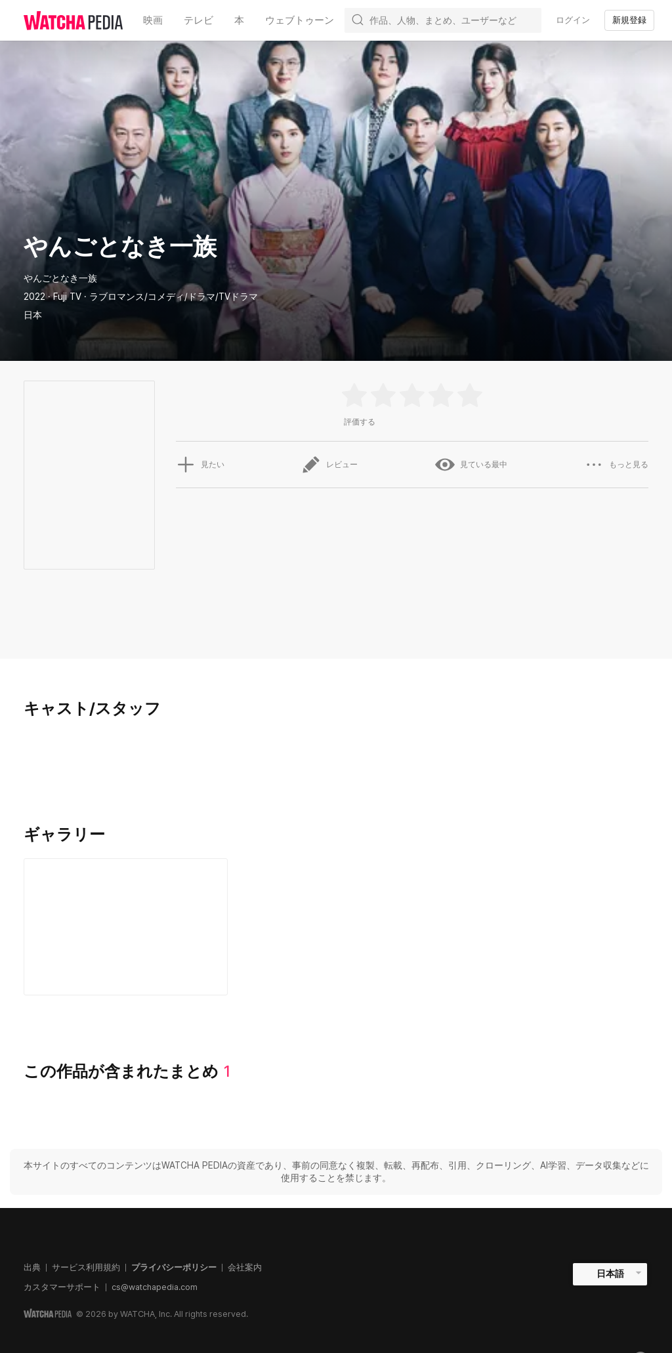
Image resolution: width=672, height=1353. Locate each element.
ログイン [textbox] (573, 20)
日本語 (610, 1273)
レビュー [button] (329, 464)
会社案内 (245, 1267)
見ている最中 (471, 464)
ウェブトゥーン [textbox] (299, 20)
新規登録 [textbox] (629, 20)
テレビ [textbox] (198, 20)
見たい (200, 464)
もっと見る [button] (616, 464)
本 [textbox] (239, 20)
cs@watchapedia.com (155, 1287)
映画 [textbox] (153, 20)
